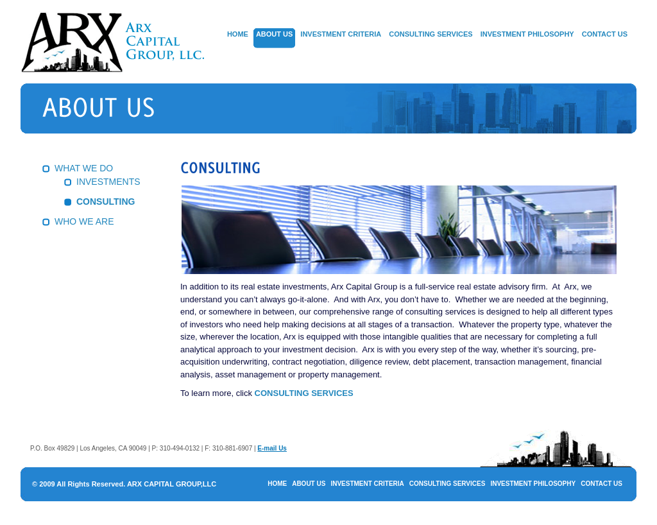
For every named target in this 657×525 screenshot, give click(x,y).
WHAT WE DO (84, 168)
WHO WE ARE (84, 221)
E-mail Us (272, 448)
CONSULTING (105, 201)
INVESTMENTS (108, 181)
